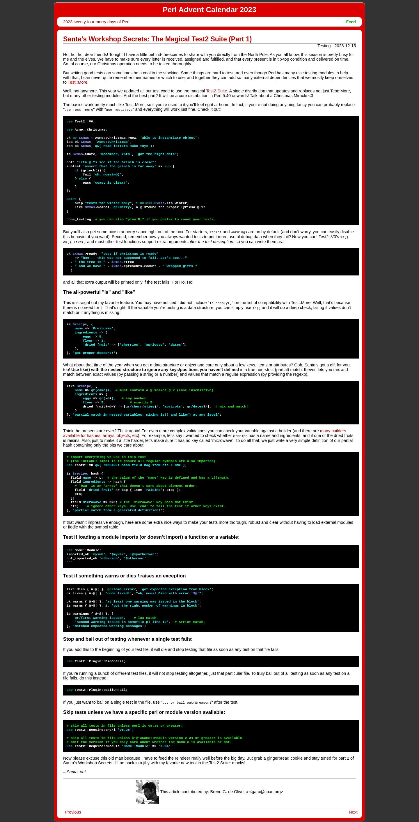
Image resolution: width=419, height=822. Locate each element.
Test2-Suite (216, 91)
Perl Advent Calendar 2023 (209, 10)
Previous (73, 809)
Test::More (77, 82)
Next (353, 809)
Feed (351, 22)
